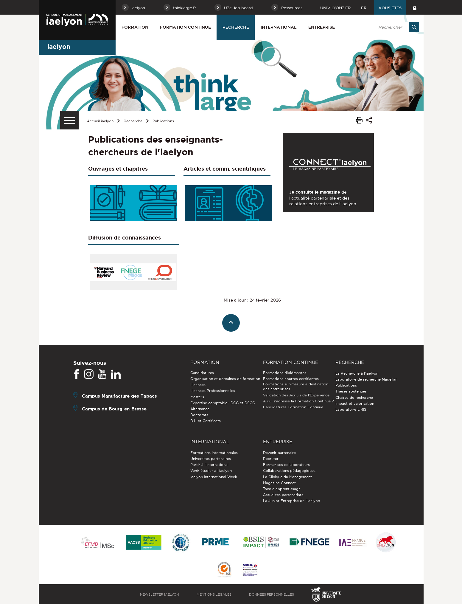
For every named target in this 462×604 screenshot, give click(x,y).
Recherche (236, 27)
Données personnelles (271, 594)
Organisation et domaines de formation (225, 379)
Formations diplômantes (284, 373)
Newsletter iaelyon (159, 594)
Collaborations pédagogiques (289, 470)
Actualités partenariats (283, 495)
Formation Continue (185, 27)
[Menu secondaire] (69, 120)
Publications (163, 121)
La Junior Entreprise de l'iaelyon (291, 501)
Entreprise (321, 27)
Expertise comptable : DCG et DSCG (222, 403)
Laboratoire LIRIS (350, 409)
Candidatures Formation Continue (293, 407)
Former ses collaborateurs (286, 464)
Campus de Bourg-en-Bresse (114, 408)
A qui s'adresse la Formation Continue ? (298, 401)
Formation (135, 27)
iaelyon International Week (213, 477)
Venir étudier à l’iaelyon (211, 470)
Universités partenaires (210, 459)
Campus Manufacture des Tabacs (119, 395)
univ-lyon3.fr (335, 8)
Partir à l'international (209, 464)
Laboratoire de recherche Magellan (366, 379)
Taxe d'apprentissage (282, 489)
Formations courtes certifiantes (291, 379)
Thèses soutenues (351, 391)
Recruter (271, 459)
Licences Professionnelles (212, 391)
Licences (198, 385)
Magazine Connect (279, 483)
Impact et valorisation (354, 403)
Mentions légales (214, 594)
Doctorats (199, 415)
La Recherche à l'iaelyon (356, 373)
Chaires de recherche (354, 397)
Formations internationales (214, 453)
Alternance (199, 409)
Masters (197, 397)
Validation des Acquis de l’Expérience (296, 395)
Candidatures (202, 373)
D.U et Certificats (205, 421)
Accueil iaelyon (100, 121)
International (279, 27)
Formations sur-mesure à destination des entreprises (295, 386)
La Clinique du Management (287, 477)
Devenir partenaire (279, 453)
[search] (395, 27)
